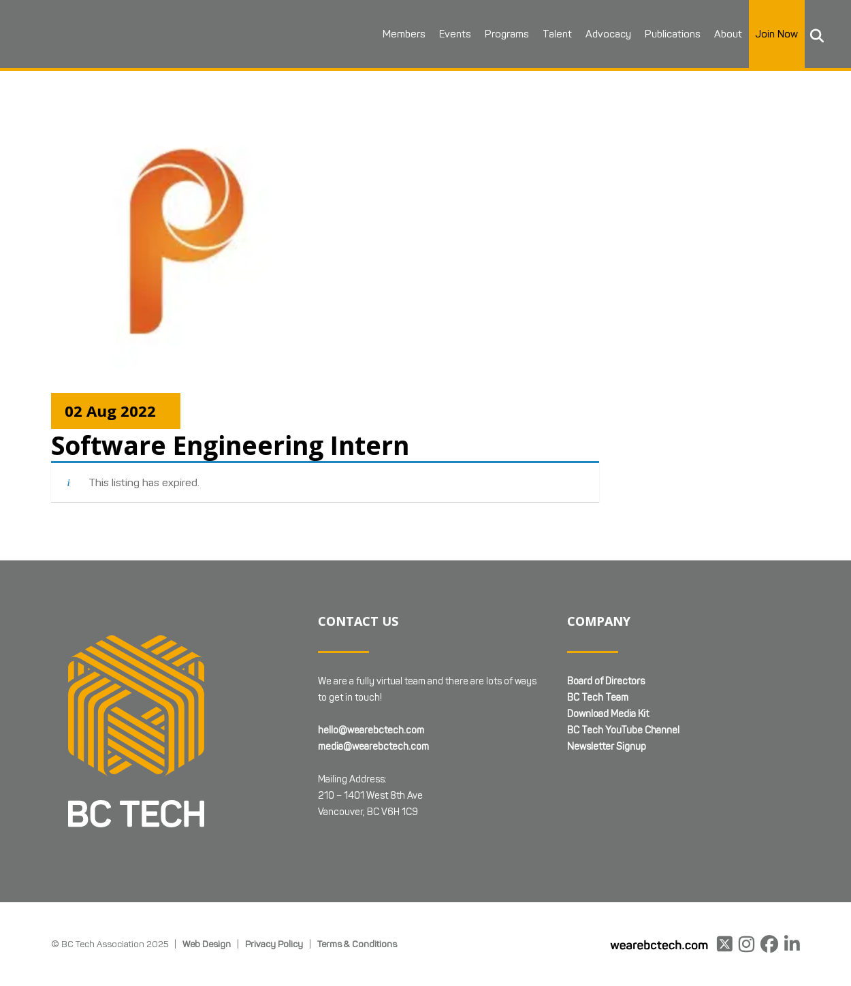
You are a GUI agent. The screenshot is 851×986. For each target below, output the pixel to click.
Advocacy (605, 34)
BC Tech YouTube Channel (623, 730)
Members (400, 34)
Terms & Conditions (357, 943)
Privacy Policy (274, 943)
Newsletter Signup (606, 746)
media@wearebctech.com (373, 746)
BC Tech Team (597, 697)
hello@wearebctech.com (371, 730)
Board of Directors (606, 681)
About (725, 34)
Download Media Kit (608, 714)
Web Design (206, 943)
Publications (669, 34)
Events (452, 34)
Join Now (773, 34)
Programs (503, 34)
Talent (553, 34)
